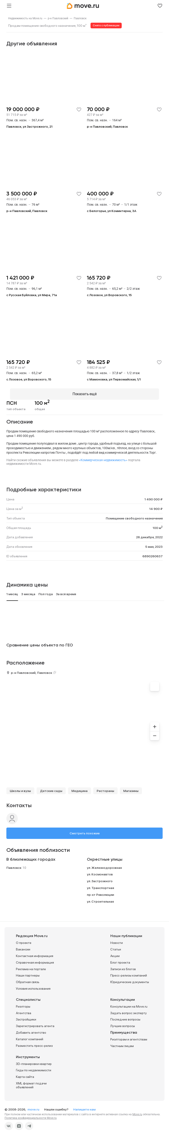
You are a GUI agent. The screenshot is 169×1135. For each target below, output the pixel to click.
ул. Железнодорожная (104, 864)
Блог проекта (120, 959)
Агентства (23, 1009)
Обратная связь (27, 978)
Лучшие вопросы (122, 1022)
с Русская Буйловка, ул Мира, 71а (31, 295)
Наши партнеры (28, 972)
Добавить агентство (31, 1029)
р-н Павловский (58, 18)
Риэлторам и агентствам (128, 1036)
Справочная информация (35, 959)
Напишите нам (84, 1106)
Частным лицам (122, 1042)
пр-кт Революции (100, 891)
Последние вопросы (125, 1016)
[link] (25, 18)
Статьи (115, 946)
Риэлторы (23, 1003)
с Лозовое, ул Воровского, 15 (109, 295)
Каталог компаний (29, 1036)
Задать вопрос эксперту (128, 1009)
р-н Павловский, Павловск (107, 126)
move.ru (34, 1106)
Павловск (80, 18)
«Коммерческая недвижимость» (103, 456)
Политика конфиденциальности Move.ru (31, 1114)
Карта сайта (25, 1073)
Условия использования (33, 985)
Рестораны (105, 787)
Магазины (131, 787)
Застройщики (26, 1016)
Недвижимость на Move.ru (25, 18)
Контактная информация (34, 952)
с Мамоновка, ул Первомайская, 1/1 (114, 379)
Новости (116, 939)
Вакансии (23, 946)
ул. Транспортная (100, 884)
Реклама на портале (31, 965)
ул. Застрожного (100, 877)
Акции (115, 952)
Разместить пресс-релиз (34, 1042)
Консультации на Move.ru (128, 1003)
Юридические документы (129, 978)
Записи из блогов (123, 965)
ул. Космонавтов (100, 871)
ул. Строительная (100, 898)
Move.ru (137, 1111)
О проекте (23, 939)
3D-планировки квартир (34, 1060)
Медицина (79, 787)
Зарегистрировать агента (35, 1022)
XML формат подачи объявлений (31, 1082)
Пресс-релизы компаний (128, 972)
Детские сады (51, 787)
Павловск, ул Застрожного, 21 (29, 126)
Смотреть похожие (85, 830)
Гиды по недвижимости (33, 1067)
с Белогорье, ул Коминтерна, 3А (111, 211)
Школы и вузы (20, 787)
